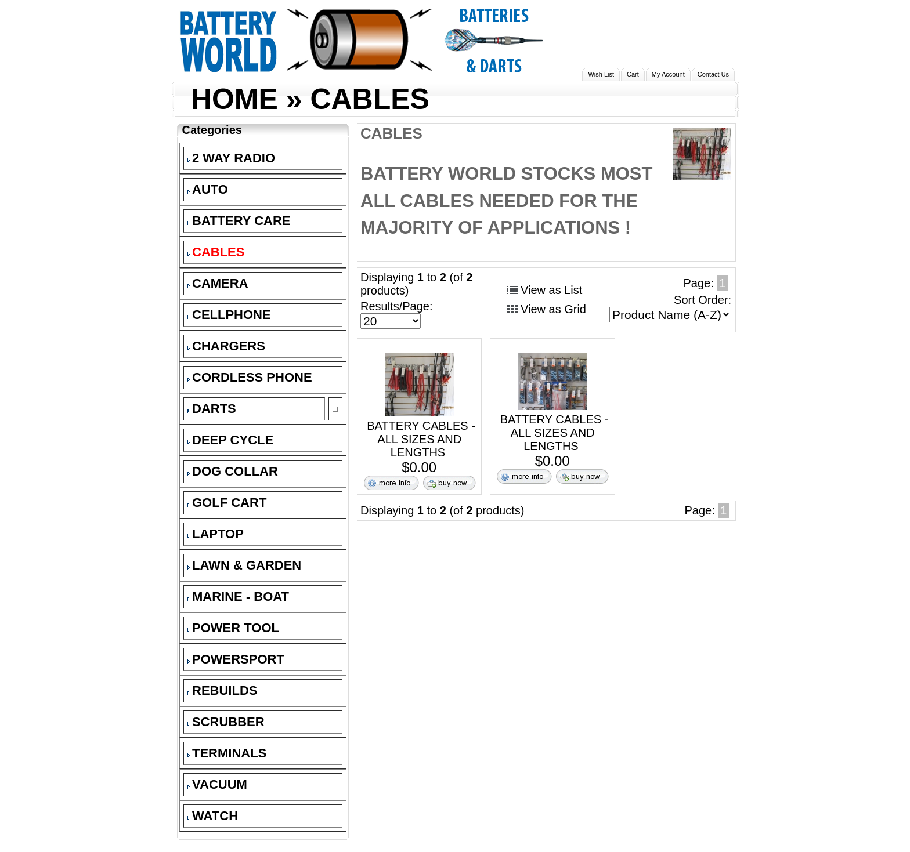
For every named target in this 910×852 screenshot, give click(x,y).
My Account (668, 74)
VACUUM (217, 784)
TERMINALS (226, 753)
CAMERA (217, 283)
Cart (633, 74)
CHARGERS (226, 346)
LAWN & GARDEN (244, 565)
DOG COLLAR (232, 471)
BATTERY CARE (239, 220)
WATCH (212, 816)
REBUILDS (222, 690)
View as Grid (553, 309)
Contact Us (713, 74)
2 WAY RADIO (231, 158)
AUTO (207, 189)
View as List (551, 290)
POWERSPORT (235, 659)
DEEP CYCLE (230, 440)
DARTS (211, 408)
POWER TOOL (233, 628)
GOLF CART (226, 502)
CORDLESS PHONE (249, 377)
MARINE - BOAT (238, 596)
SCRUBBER (226, 722)
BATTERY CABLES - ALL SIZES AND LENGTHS (421, 439)
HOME (234, 99)
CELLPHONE (229, 314)
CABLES (369, 99)
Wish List (601, 74)
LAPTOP (215, 534)
